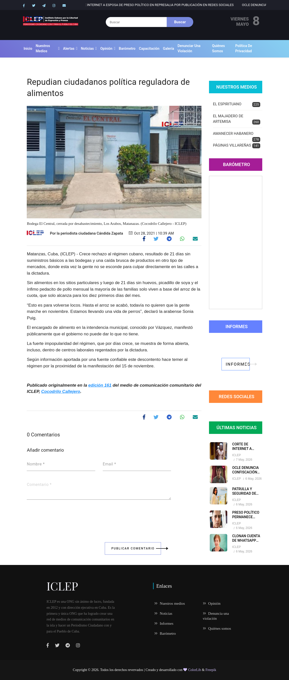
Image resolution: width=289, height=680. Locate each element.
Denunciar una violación (189, 48)
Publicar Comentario (136, 548)
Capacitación (149, 49)
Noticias (87, 49)
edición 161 (100, 385)
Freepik (211, 670)
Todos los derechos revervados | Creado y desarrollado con (142, 670)
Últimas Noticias (236, 427)
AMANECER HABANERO (236, 135)
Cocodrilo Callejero (60, 391)
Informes (237, 326)
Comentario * (39, 484)
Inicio (28, 49)
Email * (109, 464)
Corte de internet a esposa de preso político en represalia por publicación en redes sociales (179, 5)
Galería (168, 49)
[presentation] (65, 517)
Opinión (106, 49)
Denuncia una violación (216, 615)
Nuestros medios (43, 48)
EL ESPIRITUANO (236, 104)
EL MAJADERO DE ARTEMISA (236, 119)
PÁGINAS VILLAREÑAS (236, 145)
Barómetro (127, 49)
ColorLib (192, 670)
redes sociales (236, 396)
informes (238, 364)
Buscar (180, 22)
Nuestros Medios (236, 87)
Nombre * (35, 464)
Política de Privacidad (243, 48)
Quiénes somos (218, 48)
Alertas (68, 49)
